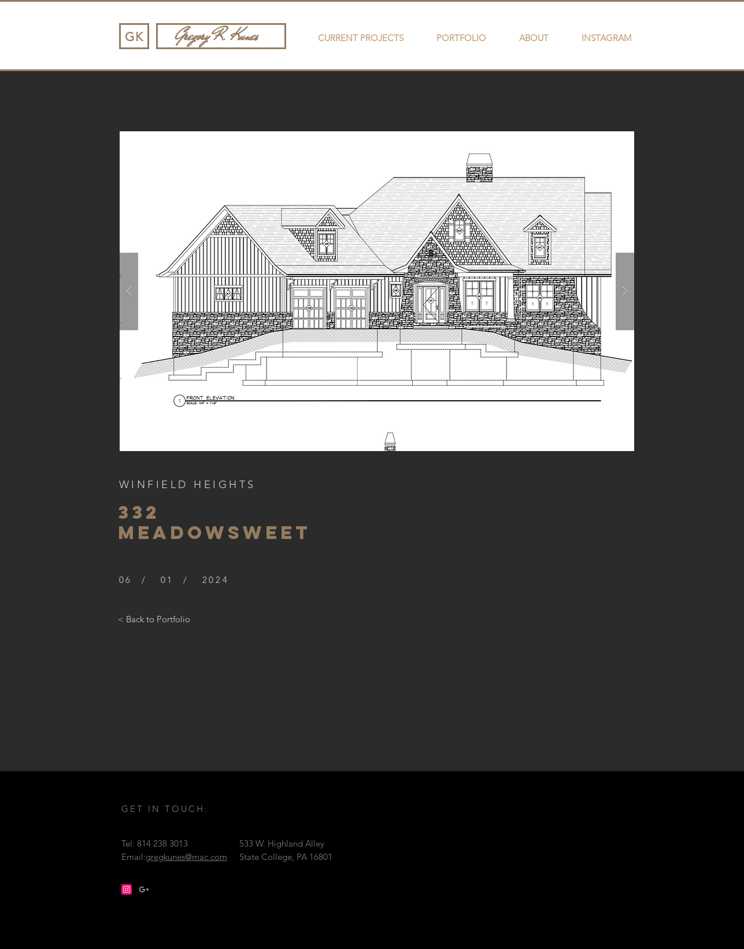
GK (134, 36)
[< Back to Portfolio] (154, 618)
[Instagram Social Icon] (126, 889)
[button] (377, 291)
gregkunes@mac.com (186, 856)
